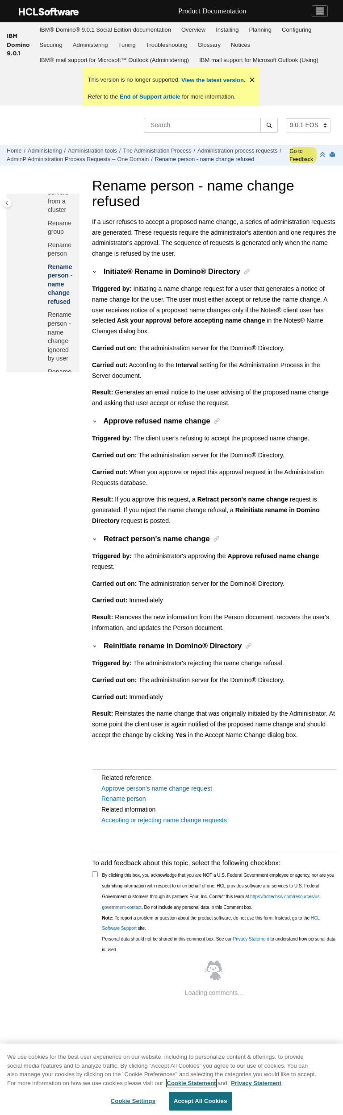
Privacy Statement (251, 939)
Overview (193, 29)
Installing (227, 29)
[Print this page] (333, 155)
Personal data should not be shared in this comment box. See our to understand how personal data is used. (219, 944)
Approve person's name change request (156, 788)
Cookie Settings (133, 1101)
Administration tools (92, 151)
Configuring (297, 29)
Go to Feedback (301, 155)
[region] (171, 1079)
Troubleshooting (167, 44)
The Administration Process (157, 151)
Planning (260, 29)
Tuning (127, 44)
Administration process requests (237, 151)
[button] (44, 223)
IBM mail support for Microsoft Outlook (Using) (258, 60)
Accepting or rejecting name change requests (164, 820)
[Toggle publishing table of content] (7, 202)
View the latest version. (212, 80)
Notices (240, 44)
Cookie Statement (191, 1083)
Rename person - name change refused (205, 159)
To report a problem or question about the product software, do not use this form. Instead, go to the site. (211, 923)
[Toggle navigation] (320, 11)
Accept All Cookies (200, 1101)
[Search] (269, 125)
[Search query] (211, 125)
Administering (90, 44)
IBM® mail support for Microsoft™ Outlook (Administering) (114, 60)
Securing (51, 44)
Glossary (209, 44)
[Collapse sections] (323, 155)
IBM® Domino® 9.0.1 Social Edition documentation (105, 29)
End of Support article (150, 96)
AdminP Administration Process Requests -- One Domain (78, 159)
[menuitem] (105, 29)
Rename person (123, 798)
